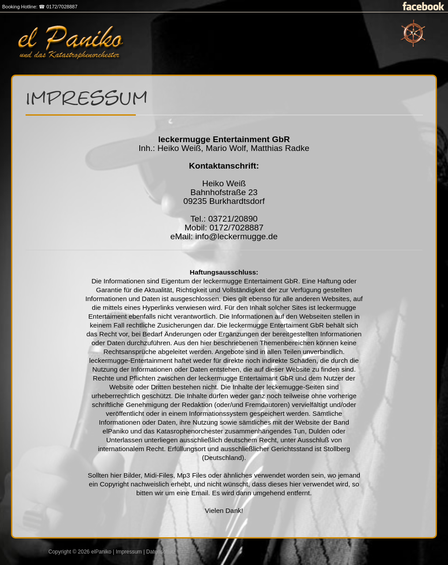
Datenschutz (161, 552)
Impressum (129, 552)
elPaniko (101, 552)
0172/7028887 (61, 6)
